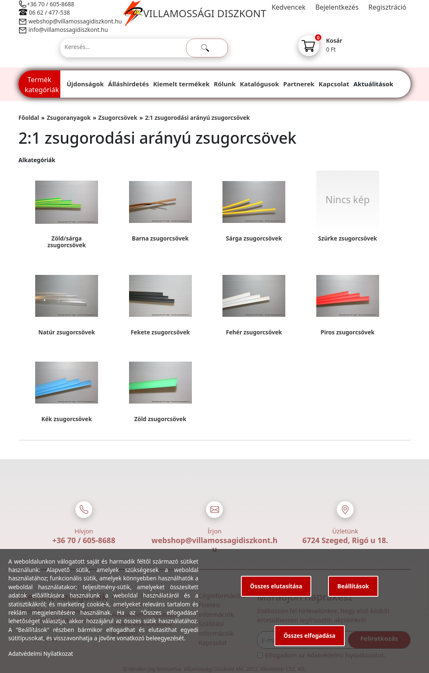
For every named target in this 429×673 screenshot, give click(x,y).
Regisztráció (387, 7)
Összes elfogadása (310, 635)
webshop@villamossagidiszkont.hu (74, 21)
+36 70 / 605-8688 (50, 4)
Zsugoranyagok (69, 118)
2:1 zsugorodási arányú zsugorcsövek (197, 118)
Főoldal (28, 118)
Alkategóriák (36, 160)
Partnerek (299, 84)
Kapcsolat (334, 84)
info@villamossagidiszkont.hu (68, 30)
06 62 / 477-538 (49, 12)
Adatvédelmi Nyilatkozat (40, 653)
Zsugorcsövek (117, 118)
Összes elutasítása (276, 586)
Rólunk (224, 84)
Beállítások (353, 586)
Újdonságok (85, 84)
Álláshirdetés (128, 84)
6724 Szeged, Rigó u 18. (345, 540)
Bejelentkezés (337, 7)
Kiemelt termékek (181, 84)
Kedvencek (288, 7)
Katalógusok (259, 84)
